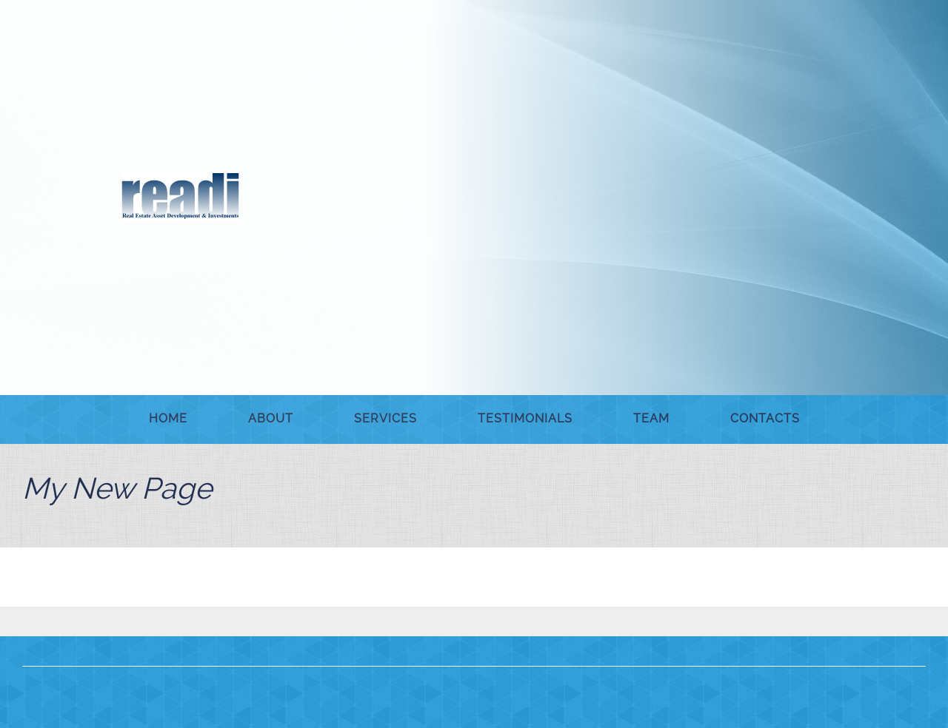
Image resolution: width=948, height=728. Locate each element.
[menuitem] (168, 419)
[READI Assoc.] (180, 196)
